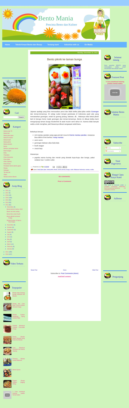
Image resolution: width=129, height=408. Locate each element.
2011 (7, 252)
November (10, 225)
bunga (68, 169)
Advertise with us (71, 45)
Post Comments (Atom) (69, 273)
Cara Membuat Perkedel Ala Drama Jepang (19, 349)
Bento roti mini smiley (13, 211)
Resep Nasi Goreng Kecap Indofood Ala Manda (19, 294)
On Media (88, 45)
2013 (7, 202)
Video (5, 174)
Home (7, 45)
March (9, 244)
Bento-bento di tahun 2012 (15, 209)
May (8, 239)
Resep (6, 168)
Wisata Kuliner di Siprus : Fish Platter (14, 221)
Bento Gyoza (16, 369)
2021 (7, 190)
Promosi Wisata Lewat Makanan (19, 359)
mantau (87, 169)
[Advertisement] (64, 251)
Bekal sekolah (8, 144)
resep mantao (58, 137)
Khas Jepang (7, 161)
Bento (55, 169)
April (8, 241)
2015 (7, 197)
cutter (71, 169)
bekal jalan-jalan (41, 169)
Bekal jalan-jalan (8, 135)
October (9, 227)
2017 (7, 193)
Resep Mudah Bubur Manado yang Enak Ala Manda (19, 338)
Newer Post (34, 270)
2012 (7, 205)
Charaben (7, 155)
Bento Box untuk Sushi (13, 214)
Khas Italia (7, 159)
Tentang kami (53, 45)
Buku (5, 153)
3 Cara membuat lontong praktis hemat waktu (19, 393)
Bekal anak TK (8, 131)
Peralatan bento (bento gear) (12, 166)
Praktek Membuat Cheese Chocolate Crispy (19, 327)
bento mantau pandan (78, 135)
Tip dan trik (7, 172)
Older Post (95, 270)
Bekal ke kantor (8, 137)
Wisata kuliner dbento (10, 177)
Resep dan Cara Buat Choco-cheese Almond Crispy (19, 305)
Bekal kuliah (7, 140)
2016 (7, 195)
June (8, 237)
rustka (92, 169)
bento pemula (62, 169)
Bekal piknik (7, 142)
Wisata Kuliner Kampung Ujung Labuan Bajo (19, 316)
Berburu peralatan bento (11, 148)
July (8, 234)
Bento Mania (55, 18)
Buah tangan (7, 151)
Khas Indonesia (8, 157)
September (10, 229)
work (109, 185)
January (9, 249)
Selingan (6, 170)
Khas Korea (7, 164)
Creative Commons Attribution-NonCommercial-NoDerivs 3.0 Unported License (115, 188)
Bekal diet (7, 133)
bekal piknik (50, 169)
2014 (7, 200)
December (10, 207)
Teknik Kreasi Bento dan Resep (28, 45)
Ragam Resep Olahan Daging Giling (19, 382)
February (10, 246)
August (9, 232)
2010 (7, 254)
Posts (108, 148)
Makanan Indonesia (79, 169)
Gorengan (95, 111)
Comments (110, 151)
